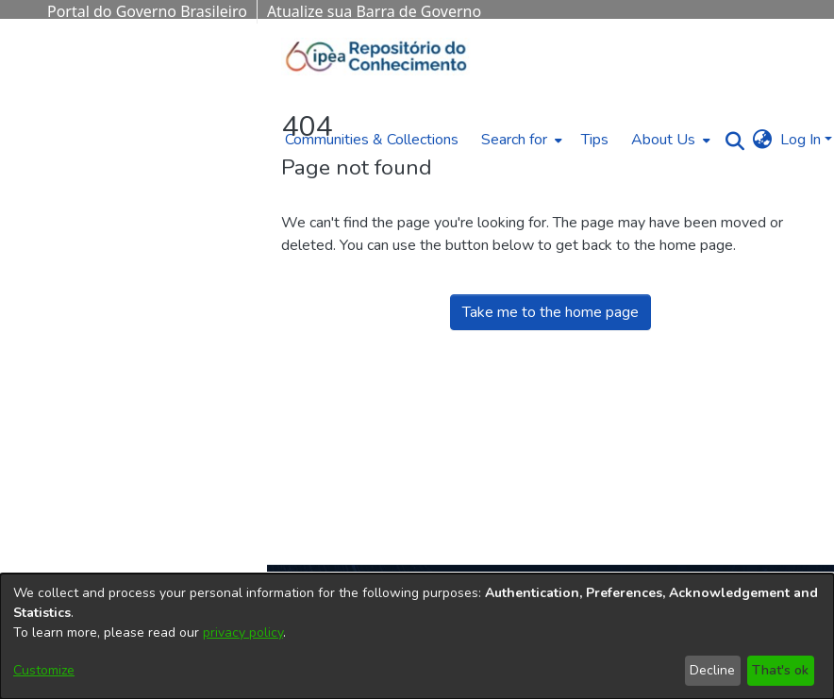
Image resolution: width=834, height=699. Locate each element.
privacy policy (243, 632)
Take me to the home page (550, 312)
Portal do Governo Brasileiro (147, 11)
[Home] (377, 56)
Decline (712, 670)
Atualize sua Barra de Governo (374, 11)
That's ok (780, 670)
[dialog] (417, 636)
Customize (44, 670)
